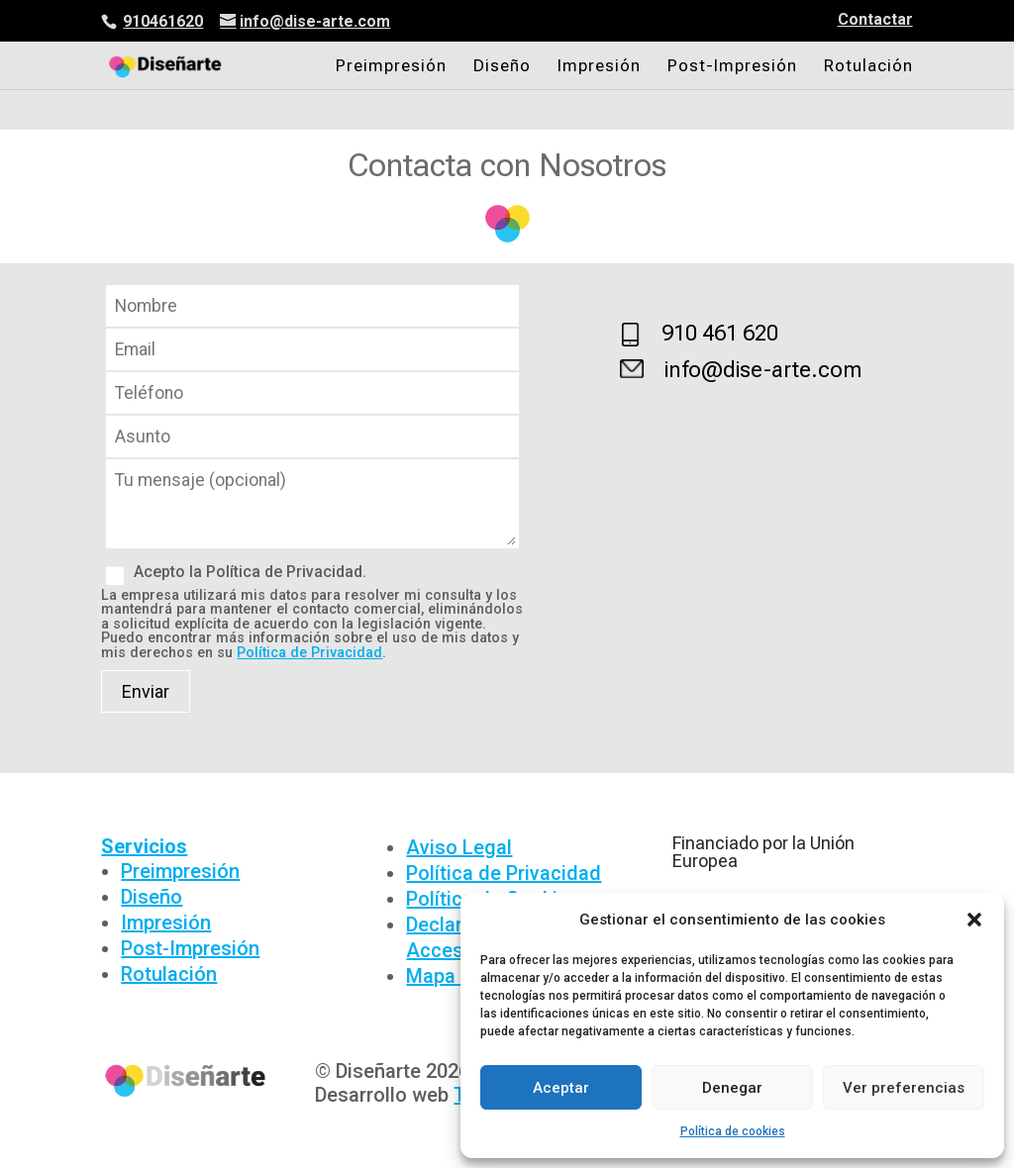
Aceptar (561, 1088)
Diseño (502, 66)
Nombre (313, 306)
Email (313, 350)
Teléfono (313, 393)
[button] (974, 919)
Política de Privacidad (309, 652)
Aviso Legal (459, 847)
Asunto (313, 437)
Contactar (875, 20)
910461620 (163, 21)
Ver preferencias (903, 1088)
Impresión (599, 66)
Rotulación (868, 66)
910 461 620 (719, 333)
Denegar (732, 1088)
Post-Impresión (732, 66)
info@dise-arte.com (763, 369)
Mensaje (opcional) (313, 543)
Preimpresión (391, 66)
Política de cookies (732, 1131)
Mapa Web (452, 976)
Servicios (144, 846)
